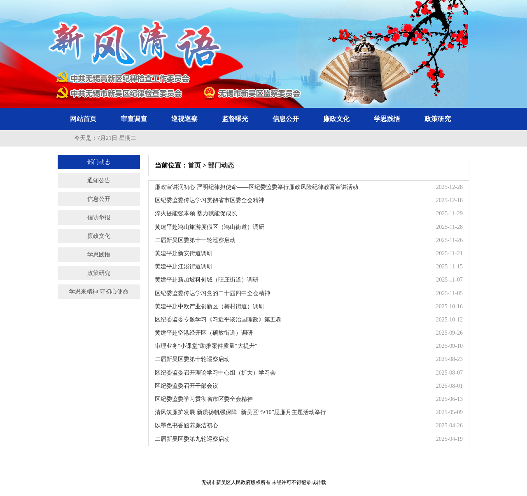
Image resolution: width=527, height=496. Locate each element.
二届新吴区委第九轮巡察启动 (192, 439)
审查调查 (134, 118)
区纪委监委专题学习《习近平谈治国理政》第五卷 (218, 320)
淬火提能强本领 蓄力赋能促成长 (196, 213)
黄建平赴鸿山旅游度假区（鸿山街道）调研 (209, 227)
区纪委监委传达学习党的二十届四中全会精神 (212, 293)
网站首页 (83, 118)
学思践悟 (387, 118)
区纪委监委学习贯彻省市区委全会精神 (204, 399)
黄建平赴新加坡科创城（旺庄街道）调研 (207, 280)
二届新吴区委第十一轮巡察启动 (195, 240)
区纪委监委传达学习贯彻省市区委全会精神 (209, 200)
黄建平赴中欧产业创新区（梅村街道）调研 (209, 306)
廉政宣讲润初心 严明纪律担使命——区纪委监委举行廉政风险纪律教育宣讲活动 (256, 187)
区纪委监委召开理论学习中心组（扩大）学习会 (215, 373)
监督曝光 (235, 118)
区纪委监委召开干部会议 (186, 386)
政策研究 (437, 118)
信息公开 (286, 118)
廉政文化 (336, 118)
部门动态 (98, 162)
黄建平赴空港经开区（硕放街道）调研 (204, 333)
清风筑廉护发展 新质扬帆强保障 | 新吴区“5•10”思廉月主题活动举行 (240, 412)
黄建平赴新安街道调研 (183, 253)
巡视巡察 (184, 118)
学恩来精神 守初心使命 (98, 292)
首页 (194, 165)
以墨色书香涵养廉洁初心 (186, 425)
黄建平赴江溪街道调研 (183, 266)
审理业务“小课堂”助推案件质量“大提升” (206, 346)
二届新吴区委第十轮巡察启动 (192, 359)
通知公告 (98, 180)
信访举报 (98, 217)
